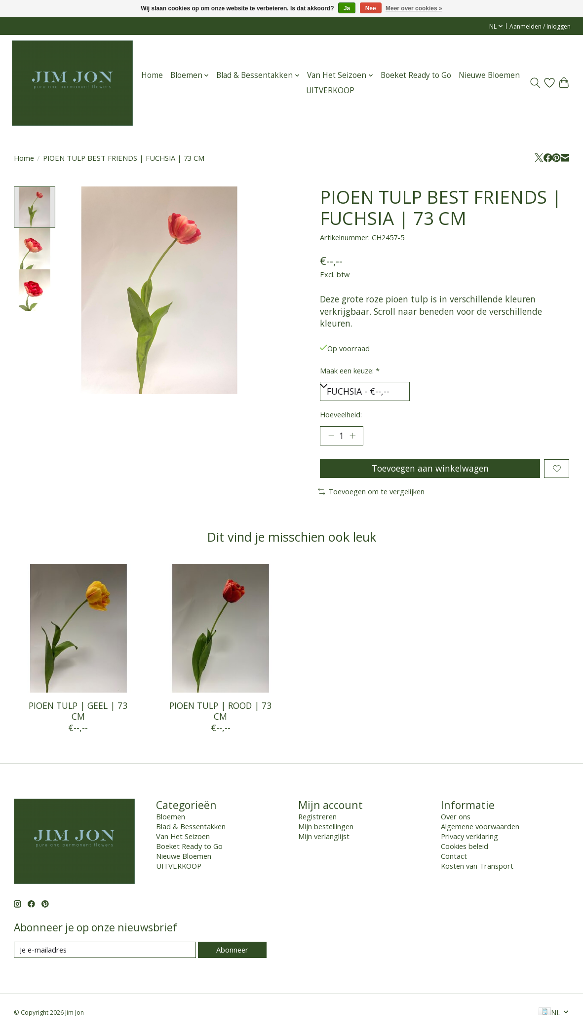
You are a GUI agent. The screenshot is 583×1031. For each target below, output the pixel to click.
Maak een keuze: (350, 370)
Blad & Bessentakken (191, 826)
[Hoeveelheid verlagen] (331, 435)
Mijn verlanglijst (324, 836)
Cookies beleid (464, 846)
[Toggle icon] (535, 83)
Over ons (455, 816)
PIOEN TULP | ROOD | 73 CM (220, 711)
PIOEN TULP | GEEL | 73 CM (78, 711)
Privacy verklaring (469, 836)
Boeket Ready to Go (416, 75)
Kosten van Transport (477, 866)
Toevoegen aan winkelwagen (430, 468)
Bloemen (170, 816)
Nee (370, 8)
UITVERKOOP (330, 90)
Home (152, 75)
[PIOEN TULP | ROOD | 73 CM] (220, 628)
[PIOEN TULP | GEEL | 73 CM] (78, 628)
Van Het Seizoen (183, 836)
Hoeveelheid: (341, 414)
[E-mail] (105, 950)
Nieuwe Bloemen (489, 75)
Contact (454, 856)
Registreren (317, 816)
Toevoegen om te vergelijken (371, 491)
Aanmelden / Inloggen (540, 26)
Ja (347, 8)
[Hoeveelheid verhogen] (352, 435)
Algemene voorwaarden (480, 826)
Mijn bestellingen (325, 826)
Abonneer (232, 950)
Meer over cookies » (414, 8)
